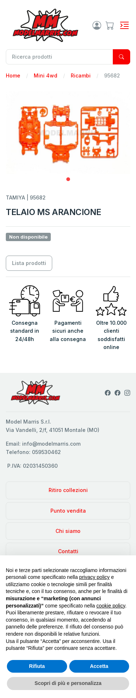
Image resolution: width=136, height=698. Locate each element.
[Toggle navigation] (124, 25)
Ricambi (81, 75)
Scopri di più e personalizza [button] (67, 683)
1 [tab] (68, 179)
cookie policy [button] (110, 606)
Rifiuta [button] (37, 666)
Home (13, 75)
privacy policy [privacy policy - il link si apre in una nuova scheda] (94, 577)
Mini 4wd (45, 75)
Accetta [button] (99, 666)
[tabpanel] (68, 132)
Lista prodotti (29, 263)
